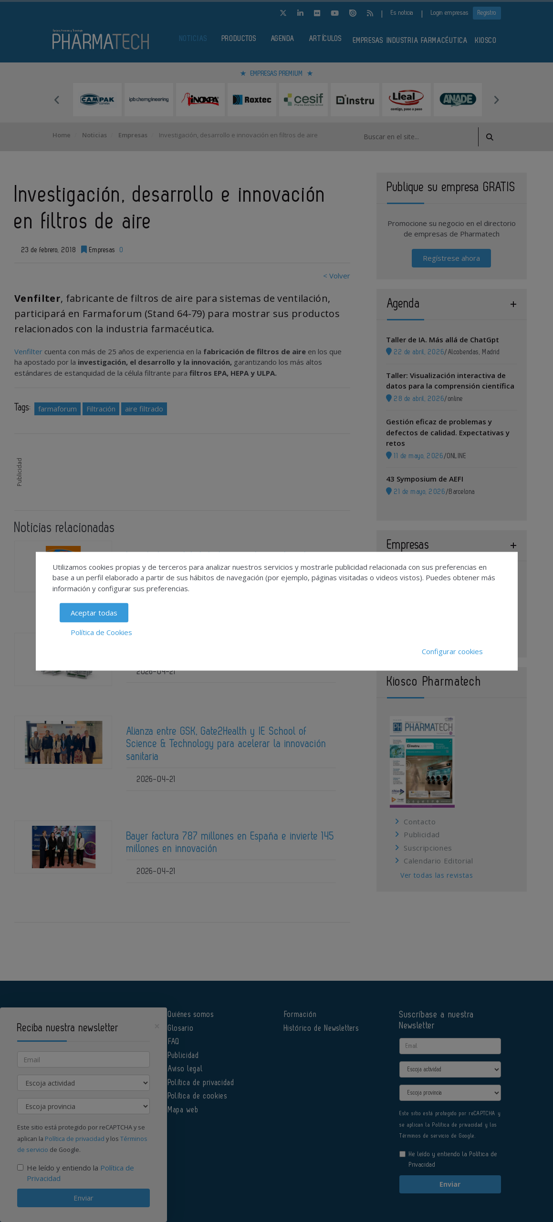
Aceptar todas (94, 612)
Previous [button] (57, 99)
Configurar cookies (452, 651)
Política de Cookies (101, 632)
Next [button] (496, 99)
